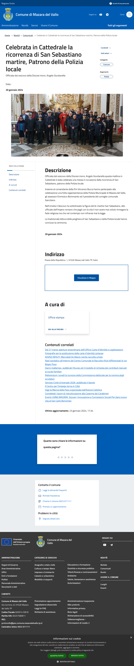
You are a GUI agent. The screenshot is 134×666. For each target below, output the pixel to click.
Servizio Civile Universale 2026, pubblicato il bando (70, 382)
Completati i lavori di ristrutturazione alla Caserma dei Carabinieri (77, 393)
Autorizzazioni (74, 583)
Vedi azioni (107, 53)
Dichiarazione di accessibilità (81, 615)
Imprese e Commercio (44, 572)
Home (7, 35)
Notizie (103, 564)
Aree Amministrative (11, 568)
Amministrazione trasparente (81, 601)
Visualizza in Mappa (86, 277)
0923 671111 (24, 626)
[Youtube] (99, 14)
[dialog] (67, 650)
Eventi (103, 588)
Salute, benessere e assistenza (82, 579)
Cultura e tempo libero (45, 568)
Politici (5, 579)
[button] (67, 661)
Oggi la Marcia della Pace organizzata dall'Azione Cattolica (73, 390)
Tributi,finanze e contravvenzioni (82, 572)
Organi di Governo (10, 564)
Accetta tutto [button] (56, 656)
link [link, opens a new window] (92, 650)
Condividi (106, 47)
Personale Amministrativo (13, 583)
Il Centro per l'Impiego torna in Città (62, 386)
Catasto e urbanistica (44, 575)
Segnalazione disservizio (46, 604)
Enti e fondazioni (9, 575)
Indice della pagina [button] (16, 166)
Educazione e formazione (79, 564)
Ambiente (72, 575)
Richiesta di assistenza (45, 612)
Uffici (4, 572)
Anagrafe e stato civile (45, 564)
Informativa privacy (76, 608)
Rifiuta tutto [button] (77, 656)
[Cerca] (129, 14)
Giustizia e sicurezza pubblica (81, 568)
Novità (17, 35)
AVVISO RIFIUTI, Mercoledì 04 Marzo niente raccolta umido (74, 357)
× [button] (131, 638)
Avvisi (103, 572)
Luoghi (103, 584)
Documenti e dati (9, 586)
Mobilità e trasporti (43, 579)
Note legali (72, 612)
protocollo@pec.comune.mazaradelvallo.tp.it (22, 623)
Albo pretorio (74, 604)
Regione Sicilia (8, 3)
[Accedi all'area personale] (119, 3)
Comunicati (28, 35)
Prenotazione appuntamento (48, 601)
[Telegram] (106, 14)
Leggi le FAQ (40, 608)
